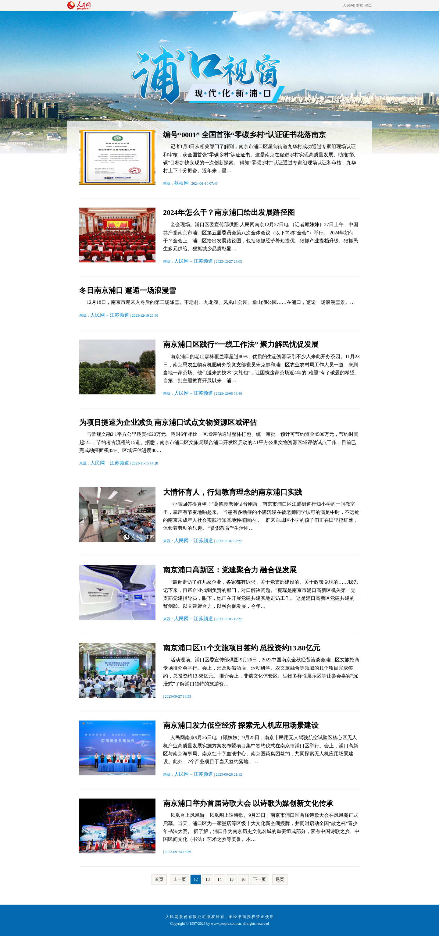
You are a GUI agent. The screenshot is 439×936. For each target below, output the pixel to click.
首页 (159, 879)
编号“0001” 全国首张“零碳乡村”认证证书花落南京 (244, 135)
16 (243, 879)
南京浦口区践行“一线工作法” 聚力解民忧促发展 (241, 344)
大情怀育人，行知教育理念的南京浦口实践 (232, 492)
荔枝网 (181, 183)
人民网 (348, 5)
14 (219, 879)
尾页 (280, 879)
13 (207, 879)
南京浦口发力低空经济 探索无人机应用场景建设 (241, 725)
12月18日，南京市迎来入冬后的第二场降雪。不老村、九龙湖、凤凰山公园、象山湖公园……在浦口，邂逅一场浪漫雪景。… (221, 302)
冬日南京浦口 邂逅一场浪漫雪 (127, 290)
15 (231, 879)
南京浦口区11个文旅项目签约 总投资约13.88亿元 (241, 648)
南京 (359, 5)
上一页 (179, 879)
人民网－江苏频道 (193, 261)
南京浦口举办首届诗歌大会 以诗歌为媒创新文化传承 (248, 803)
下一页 (259, 879)
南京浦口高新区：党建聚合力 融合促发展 (230, 570)
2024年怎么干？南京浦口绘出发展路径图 (229, 212)
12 (196, 879)
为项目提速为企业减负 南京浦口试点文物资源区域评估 (168, 422)
